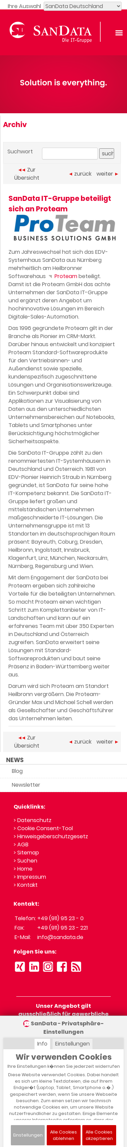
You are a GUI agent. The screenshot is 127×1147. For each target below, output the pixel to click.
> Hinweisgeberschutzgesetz (51, 836)
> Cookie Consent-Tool (43, 828)
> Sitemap (26, 852)
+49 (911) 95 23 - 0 (60, 918)
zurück (80, 174)
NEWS (15, 760)
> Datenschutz (32, 820)
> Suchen (25, 861)
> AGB (21, 844)
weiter (107, 174)
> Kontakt (26, 885)
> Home (23, 869)
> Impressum (30, 877)
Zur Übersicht (26, 174)
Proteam (62, 276)
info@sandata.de (60, 937)
